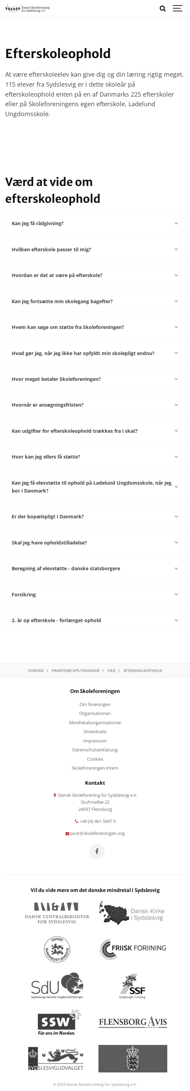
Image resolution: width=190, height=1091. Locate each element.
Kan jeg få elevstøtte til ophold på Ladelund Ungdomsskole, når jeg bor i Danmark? (95, 487)
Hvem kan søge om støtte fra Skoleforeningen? (95, 327)
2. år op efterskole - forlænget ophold (95, 620)
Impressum (95, 741)
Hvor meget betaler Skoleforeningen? (95, 379)
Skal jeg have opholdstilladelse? (95, 542)
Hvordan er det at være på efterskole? (95, 275)
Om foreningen (95, 704)
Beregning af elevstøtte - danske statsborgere (95, 568)
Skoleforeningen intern (95, 768)
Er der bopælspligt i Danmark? (95, 516)
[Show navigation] (178, 8)
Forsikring (95, 594)
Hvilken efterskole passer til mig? (95, 249)
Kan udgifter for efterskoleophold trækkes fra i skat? (95, 431)
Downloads (95, 732)
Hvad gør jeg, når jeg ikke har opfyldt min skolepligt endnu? (95, 353)
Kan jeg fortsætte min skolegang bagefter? (95, 301)
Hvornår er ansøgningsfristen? (95, 404)
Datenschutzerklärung (95, 750)
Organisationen (95, 713)
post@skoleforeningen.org (95, 833)
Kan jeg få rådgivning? (95, 223)
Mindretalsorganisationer (95, 723)
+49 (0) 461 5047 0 (95, 821)
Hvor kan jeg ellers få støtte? (95, 456)
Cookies (95, 759)
